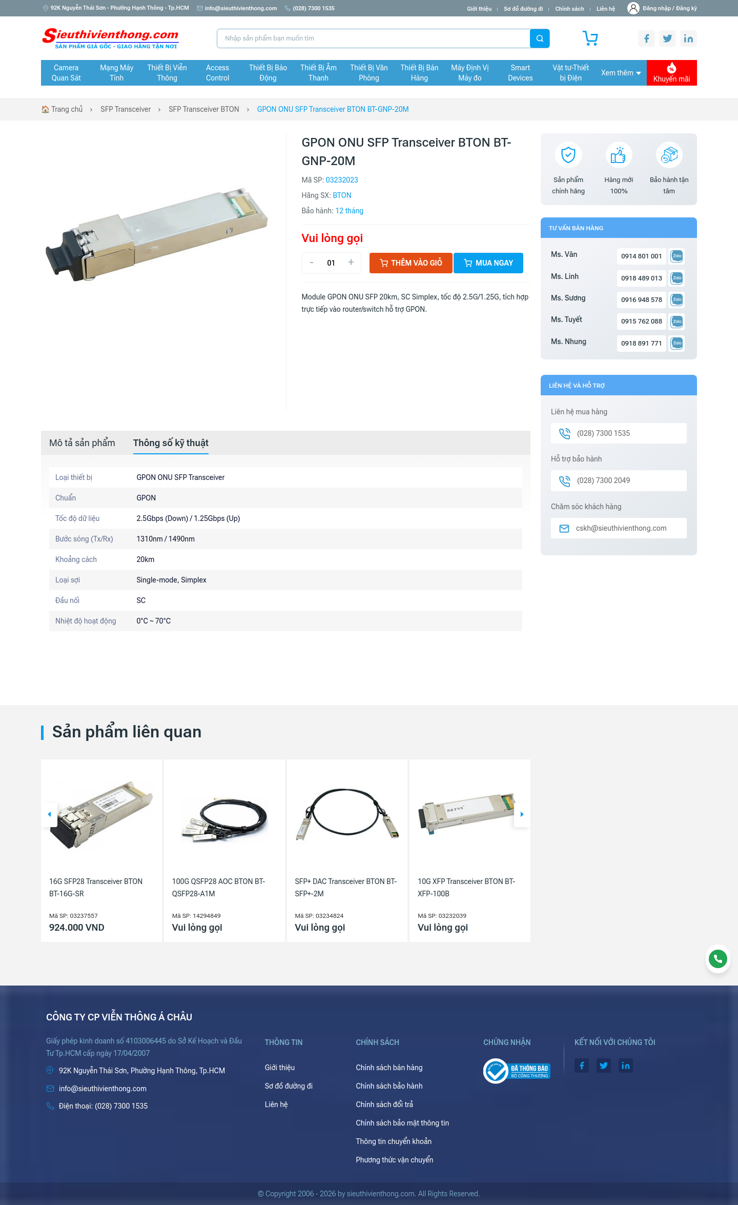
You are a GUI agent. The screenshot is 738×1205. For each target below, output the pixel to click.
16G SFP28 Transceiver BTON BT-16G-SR (95, 887)
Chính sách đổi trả (384, 1104)
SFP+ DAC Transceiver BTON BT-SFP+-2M (346, 887)
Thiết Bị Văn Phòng (369, 73)
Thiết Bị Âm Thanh (318, 73)
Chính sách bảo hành (389, 1086)
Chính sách (569, 9)
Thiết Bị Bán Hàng (420, 73)
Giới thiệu (479, 9)
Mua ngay (488, 263)
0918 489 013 (641, 278)
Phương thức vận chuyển (394, 1160)
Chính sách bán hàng (389, 1067)
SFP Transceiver (125, 109)
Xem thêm (621, 73)
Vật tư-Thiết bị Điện (571, 73)
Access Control (217, 73)
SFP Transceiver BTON (204, 109)
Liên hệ (606, 9)
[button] (49, 814)
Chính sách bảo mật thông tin (402, 1123)
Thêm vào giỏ (411, 263)
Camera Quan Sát (66, 73)
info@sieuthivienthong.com (237, 8)
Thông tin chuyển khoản (394, 1141)
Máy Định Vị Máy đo (469, 73)
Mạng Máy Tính (116, 73)
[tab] (82, 443)
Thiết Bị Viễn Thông (167, 73)
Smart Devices (520, 73)
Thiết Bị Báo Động (268, 73)
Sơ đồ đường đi (523, 9)
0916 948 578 (641, 300)
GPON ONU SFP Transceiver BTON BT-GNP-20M (333, 109)
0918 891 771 (641, 343)
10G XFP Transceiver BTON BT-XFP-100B (466, 887)
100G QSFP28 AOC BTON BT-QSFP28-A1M (218, 887)
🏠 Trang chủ (62, 109)
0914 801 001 (641, 256)
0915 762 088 (641, 321)
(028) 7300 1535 (309, 8)
